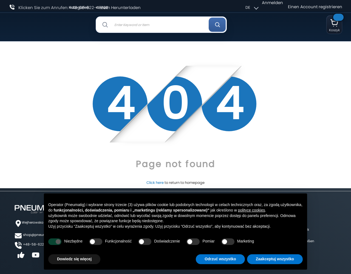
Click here (155, 182)
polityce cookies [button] (251, 210)
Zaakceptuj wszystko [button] (275, 259)
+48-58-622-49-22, (39, 244)
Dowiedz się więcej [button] (74, 259)
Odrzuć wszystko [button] (220, 259)
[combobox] (161, 24)
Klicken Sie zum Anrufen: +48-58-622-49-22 (63, 7)
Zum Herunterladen (121, 7)
